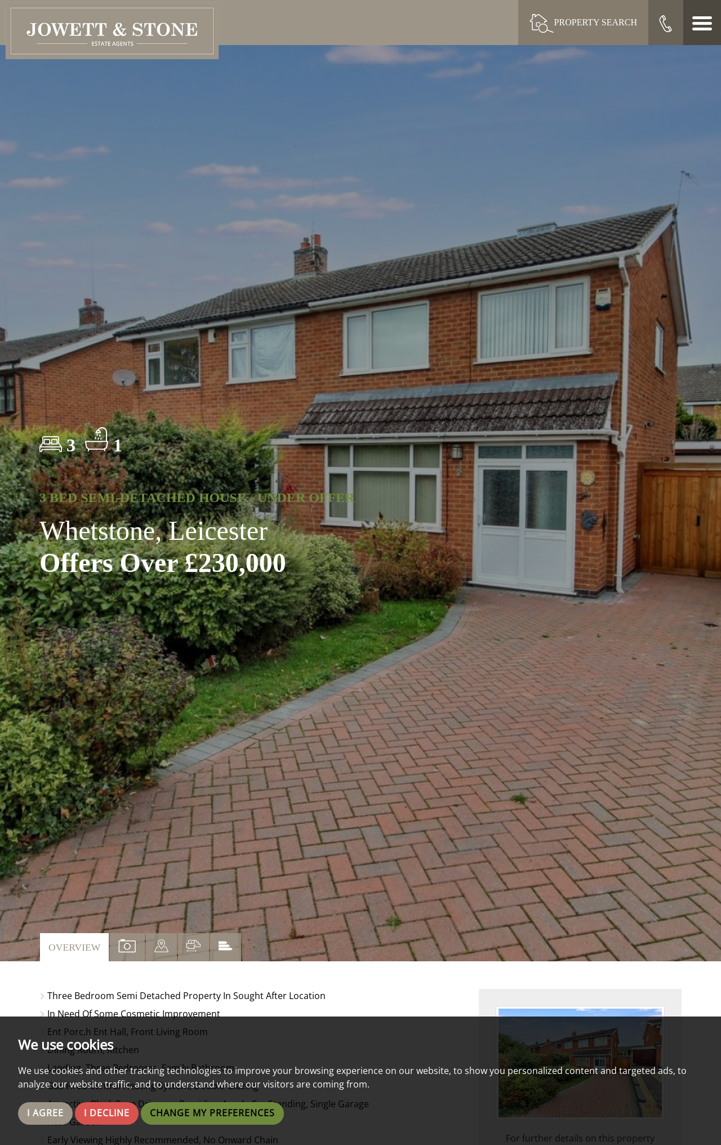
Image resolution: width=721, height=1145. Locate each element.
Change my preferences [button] (212, 1113)
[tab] (161, 947)
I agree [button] (45, 1113)
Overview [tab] (74, 947)
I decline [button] (107, 1113)
